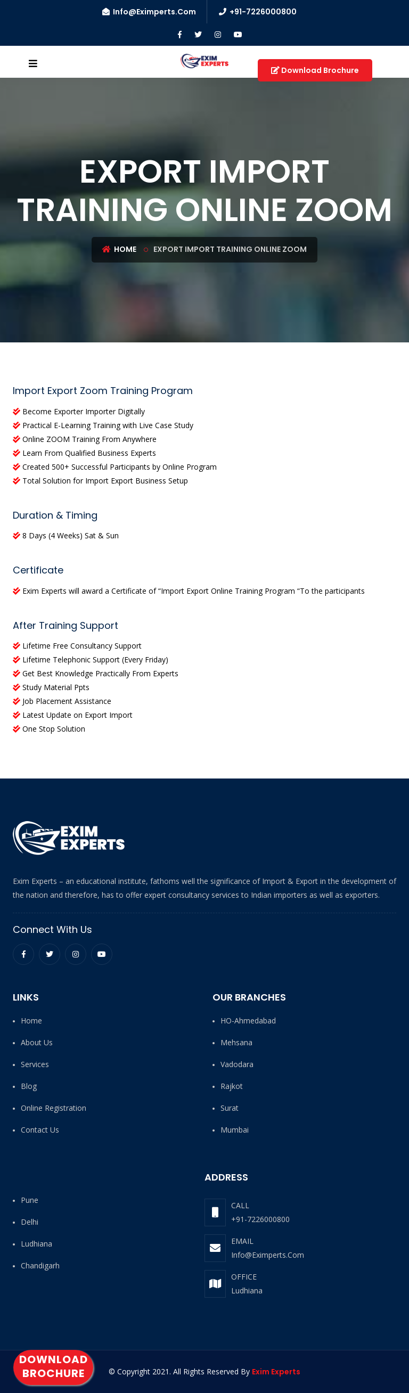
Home (119, 249)
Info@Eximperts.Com (267, 1255)
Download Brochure (53, 1366)
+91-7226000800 (260, 1219)
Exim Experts (276, 1371)
